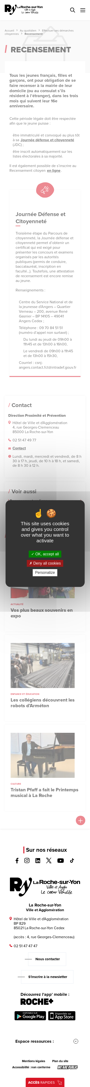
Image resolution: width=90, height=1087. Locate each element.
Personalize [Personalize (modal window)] (45, 573)
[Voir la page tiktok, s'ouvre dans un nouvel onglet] (72, 861)
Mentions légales (33, 1061)
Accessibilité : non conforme (31, 1067)
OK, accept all (45, 554)
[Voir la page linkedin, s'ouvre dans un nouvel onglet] (37, 862)
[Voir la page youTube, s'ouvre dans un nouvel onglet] (60, 861)
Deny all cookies (45, 563)
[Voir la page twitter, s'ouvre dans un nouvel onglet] (48, 862)
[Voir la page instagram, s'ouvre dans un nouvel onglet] (27, 862)
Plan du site (60, 1061)
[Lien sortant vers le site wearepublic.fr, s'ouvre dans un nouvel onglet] (67, 1067)
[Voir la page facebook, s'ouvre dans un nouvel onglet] (17, 862)
